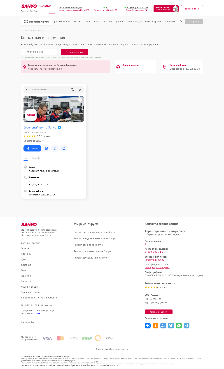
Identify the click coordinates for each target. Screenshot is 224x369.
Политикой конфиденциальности (87, 57)
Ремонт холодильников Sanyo (90, 257)
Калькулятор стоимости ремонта (39, 297)
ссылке (37, 313)
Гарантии (119, 21)
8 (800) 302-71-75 (155, 251)
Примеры (26, 253)
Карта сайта (27, 322)
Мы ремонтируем (36, 21)
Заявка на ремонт (154, 21)
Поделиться (148, 325)
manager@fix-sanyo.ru (157, 267)
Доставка (107, 21)
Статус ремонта (194, 21)
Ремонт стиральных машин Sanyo (92, 251)
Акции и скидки (134, 21)
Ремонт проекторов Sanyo (88, 244)
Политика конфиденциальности (112, 349)
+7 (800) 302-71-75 (137, 7)
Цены (76, 21)
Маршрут (32, 148)
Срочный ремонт (61, 21)
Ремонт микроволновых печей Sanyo (94, 232)
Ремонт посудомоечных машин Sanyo (95, 238)
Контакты (170, 21)
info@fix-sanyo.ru (154, 259)
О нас (86, 21)
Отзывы (96, 21)
